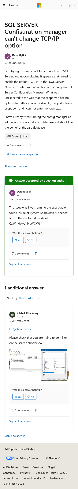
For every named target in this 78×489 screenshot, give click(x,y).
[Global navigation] (4, 5)
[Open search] (61, 5)
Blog (50, 467)
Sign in (71, 5)
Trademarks (56, 478)
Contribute (9, 472)
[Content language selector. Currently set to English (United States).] (20, 449)
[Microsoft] (39, 5)
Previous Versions (33, 467)
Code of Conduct (33, 478)
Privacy (24, 472)
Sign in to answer (15, 435)
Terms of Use (10, 478)
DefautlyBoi (19, 55)
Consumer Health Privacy (50, 472)
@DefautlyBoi (22, 329)
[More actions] (70, 15)
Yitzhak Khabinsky (27, 313)
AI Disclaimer (10, 467)
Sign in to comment (16, 166)
